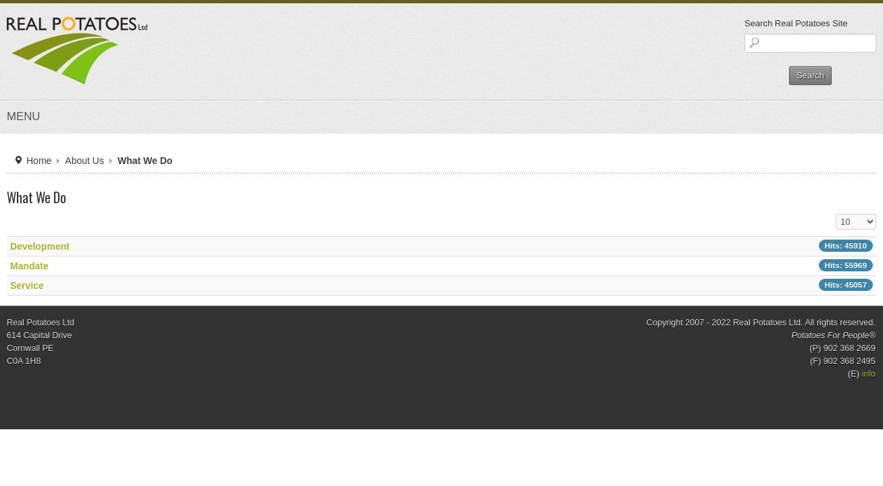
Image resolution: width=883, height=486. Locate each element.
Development (155, 280)
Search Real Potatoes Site (685, 23)
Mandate (146, 299)
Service (144, 319)
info (752, 402)
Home (148, 195)
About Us (188, 195)
